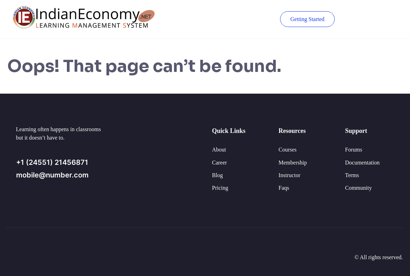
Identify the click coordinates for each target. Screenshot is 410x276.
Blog (217, 175)
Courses (288, 150)
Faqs (284, 188)
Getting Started (307, 19)
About (219, 150)
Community (358, 188)
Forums (353, 150)
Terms (352, 175)
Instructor (289, 175)
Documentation (362, 163)
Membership (293, 163)
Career (219, 163)
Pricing (220, 188)
